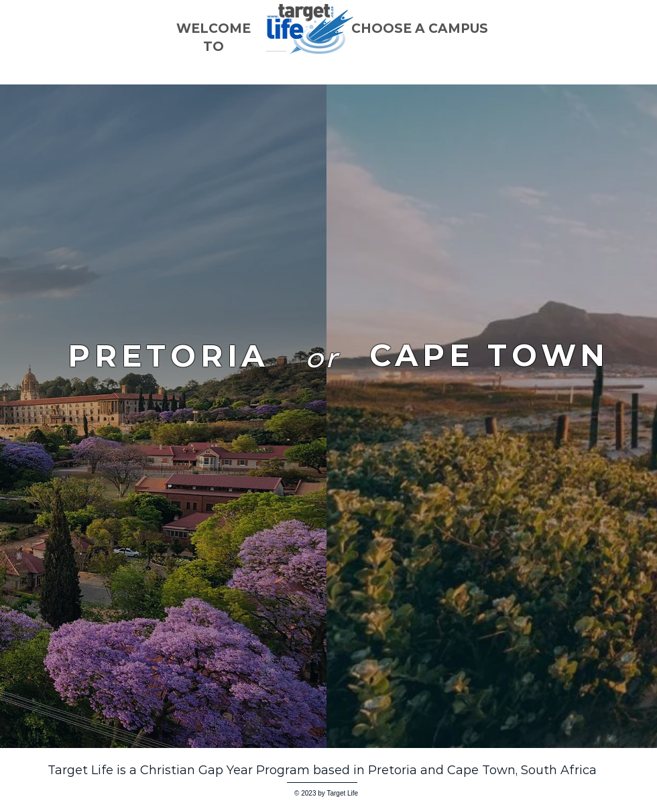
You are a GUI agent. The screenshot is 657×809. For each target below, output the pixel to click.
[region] (489, 539)
